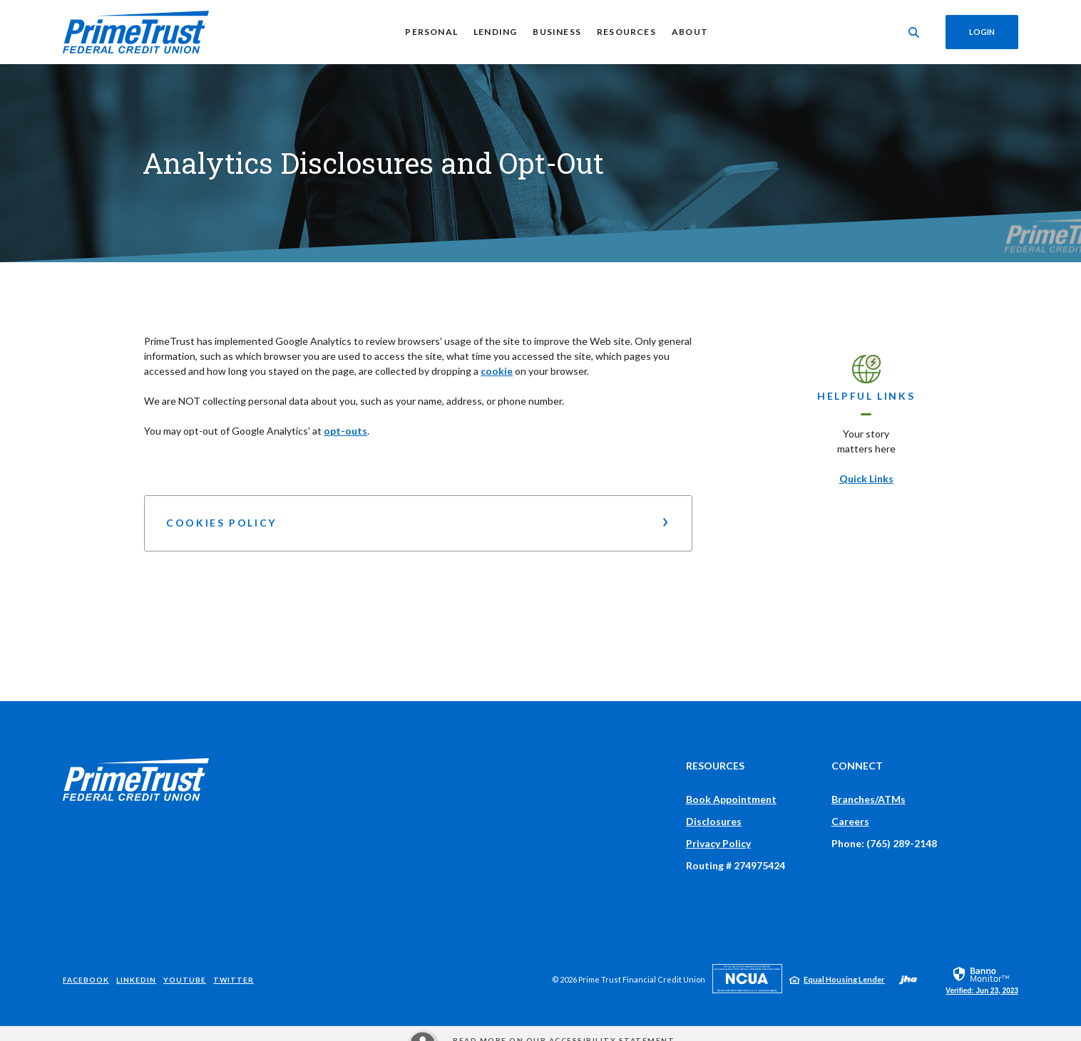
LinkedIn (136, 979)
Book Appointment (731, 799)
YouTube (184, 979)
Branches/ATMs (868, 799)
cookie (497, 371)
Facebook (86, 979)
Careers (850, 821)
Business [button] (557, 31)
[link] (982, 979)
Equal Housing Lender (844, 979)
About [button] (690, 31)
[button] (418, 523)
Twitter (233, 979)
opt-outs (345, 431)
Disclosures (714, 821)
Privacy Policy (718, 843)
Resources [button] (626, 31)
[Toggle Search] (914, 32)
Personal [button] (431, 31)
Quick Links (866, 478)
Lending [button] (495, 31)
